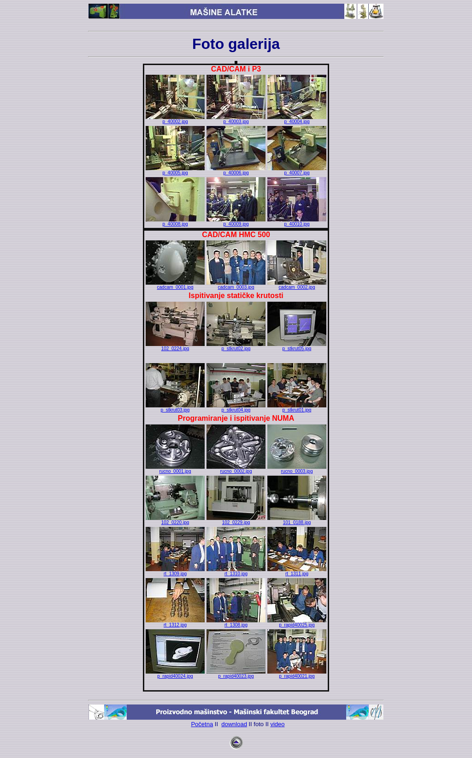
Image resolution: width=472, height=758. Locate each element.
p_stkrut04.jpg (236, 407)
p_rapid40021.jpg (296, 674)
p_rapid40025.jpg (296, 622)
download (234, 724)
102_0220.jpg (175, 520)
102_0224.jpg (175, 346)
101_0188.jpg (296, 520)
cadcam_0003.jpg (236, 285)
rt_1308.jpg (236, 622)
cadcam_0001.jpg (175, 285)
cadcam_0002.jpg (296, 285)
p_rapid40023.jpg (236, 674)
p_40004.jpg (296, 119)
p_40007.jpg (296, 170)
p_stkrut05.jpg (296, 346)
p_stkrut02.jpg (236, 346)
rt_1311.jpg (296, 571)
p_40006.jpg (236, 170)
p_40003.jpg (236, 119)
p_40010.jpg (296, 222)
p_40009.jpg (236, 222)
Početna (202, 724)
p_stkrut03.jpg (175, 407)
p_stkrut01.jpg (296, 407)
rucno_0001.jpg (175, 469)
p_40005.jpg (175, 170)
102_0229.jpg (236, 520)
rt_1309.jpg (175, 571)
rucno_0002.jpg (236, 469)
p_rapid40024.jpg (175, 674)
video (277, 724)
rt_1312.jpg (175, 622)
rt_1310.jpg (236, 571)
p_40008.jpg (175, 222)
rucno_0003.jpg (296, 469)
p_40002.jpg (175, 119)
